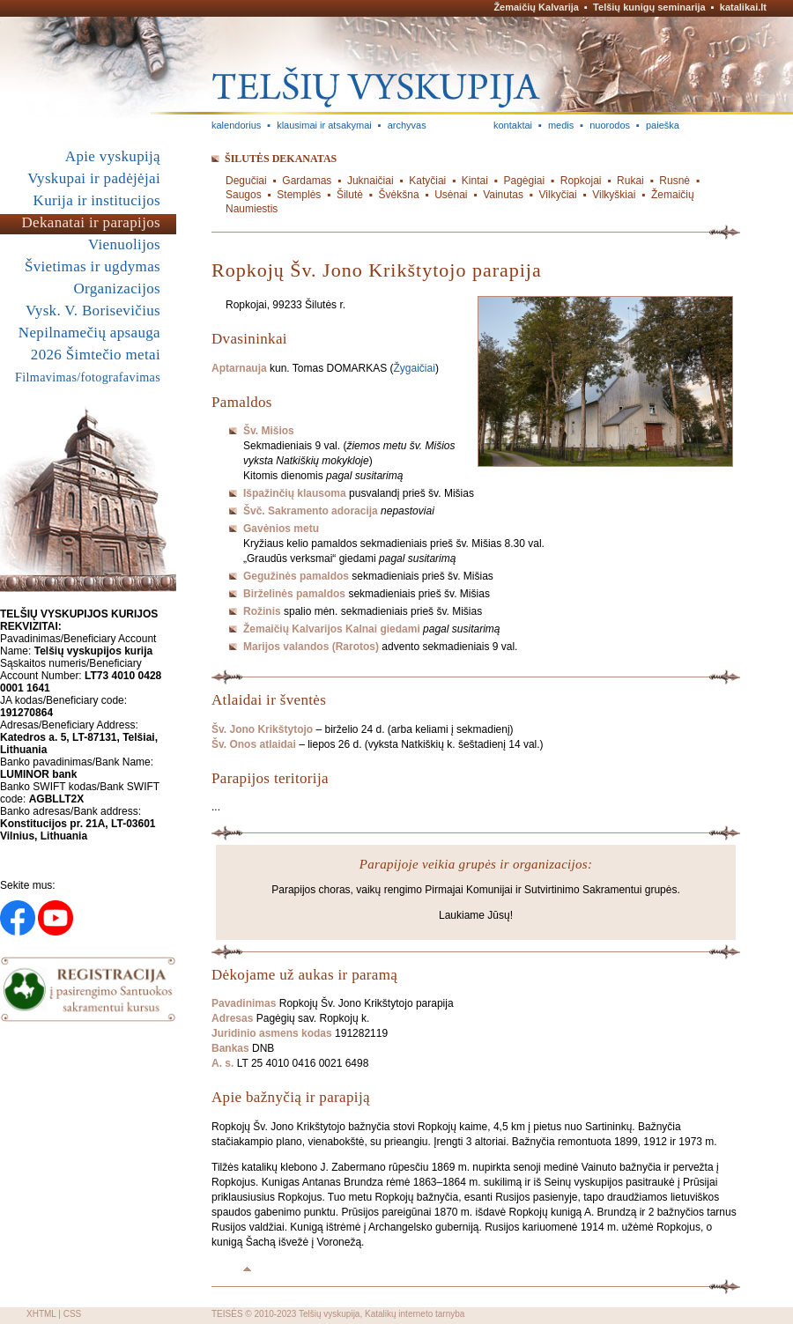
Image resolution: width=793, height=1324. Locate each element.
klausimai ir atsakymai (324, 125)
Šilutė (350, 195)
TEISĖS (227, 1314)
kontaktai (512, 125)
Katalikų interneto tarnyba (414, 1314)
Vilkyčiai (558, 195)
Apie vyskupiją (112, 156)
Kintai (475, 180)
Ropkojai (581, 180)
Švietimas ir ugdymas (92, 266)
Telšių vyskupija (329, 1314)
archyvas (407, 125)
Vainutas (503, 195)
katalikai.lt (743, 7)
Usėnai (450, 195)
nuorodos (609, 125)
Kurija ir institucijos (96, 200)
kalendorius (236, 125)
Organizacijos (116, 288)
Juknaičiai (370, 180)
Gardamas (306, 180)
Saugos (244, 195)
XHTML (41, 1314)
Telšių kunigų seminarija (649, 7)
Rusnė (674, 180)
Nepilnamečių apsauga (89, 332)
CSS (72, 1314)
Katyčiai (427, 180)
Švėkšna (399, 195)
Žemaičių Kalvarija (536, 7)
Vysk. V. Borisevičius (93, 310)
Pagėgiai (524, 180)
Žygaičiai (414, 368)
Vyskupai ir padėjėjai (93, 178)
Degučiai (246, 180)
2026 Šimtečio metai (95, 354)
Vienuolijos (124, 244)
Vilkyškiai (613, 195)
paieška (662, 125)
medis (561, 125)
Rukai (630, 180)
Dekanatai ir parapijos (90, 222)
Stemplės (299, 195)
